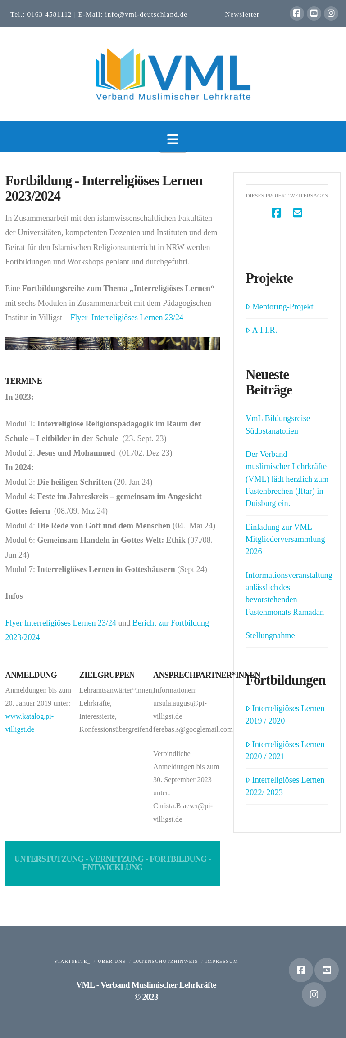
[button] (173, 139)
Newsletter (242, 14)
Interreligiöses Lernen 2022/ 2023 (285, 785)
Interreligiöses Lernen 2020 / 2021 (285, 750)
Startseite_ (72, 961)
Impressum (221, 961)
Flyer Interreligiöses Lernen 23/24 (60, 622)
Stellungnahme (270, 635)
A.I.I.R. (261, 330)
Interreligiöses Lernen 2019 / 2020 (285, 714)
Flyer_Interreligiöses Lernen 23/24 (126, 317)
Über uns (112, 961)
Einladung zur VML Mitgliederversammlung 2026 (285, 539)
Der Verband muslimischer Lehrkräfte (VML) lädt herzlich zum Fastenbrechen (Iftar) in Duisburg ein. (287, 479)
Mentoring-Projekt (279, 306)
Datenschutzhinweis (165, 961)
